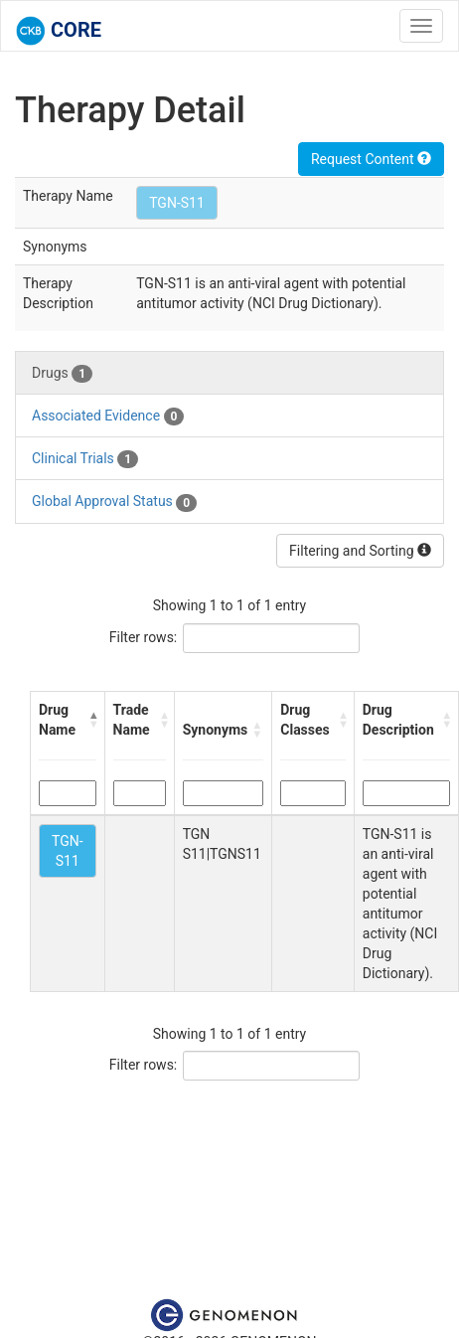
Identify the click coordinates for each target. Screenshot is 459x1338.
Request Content (371, 159)
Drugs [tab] (62, 374)
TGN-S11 (177, 203)
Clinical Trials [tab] (85, 459)
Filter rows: (143, 637)
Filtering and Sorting (360, 551)
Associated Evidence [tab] (108, 416)
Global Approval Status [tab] (114, 502)
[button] (92, 720)
